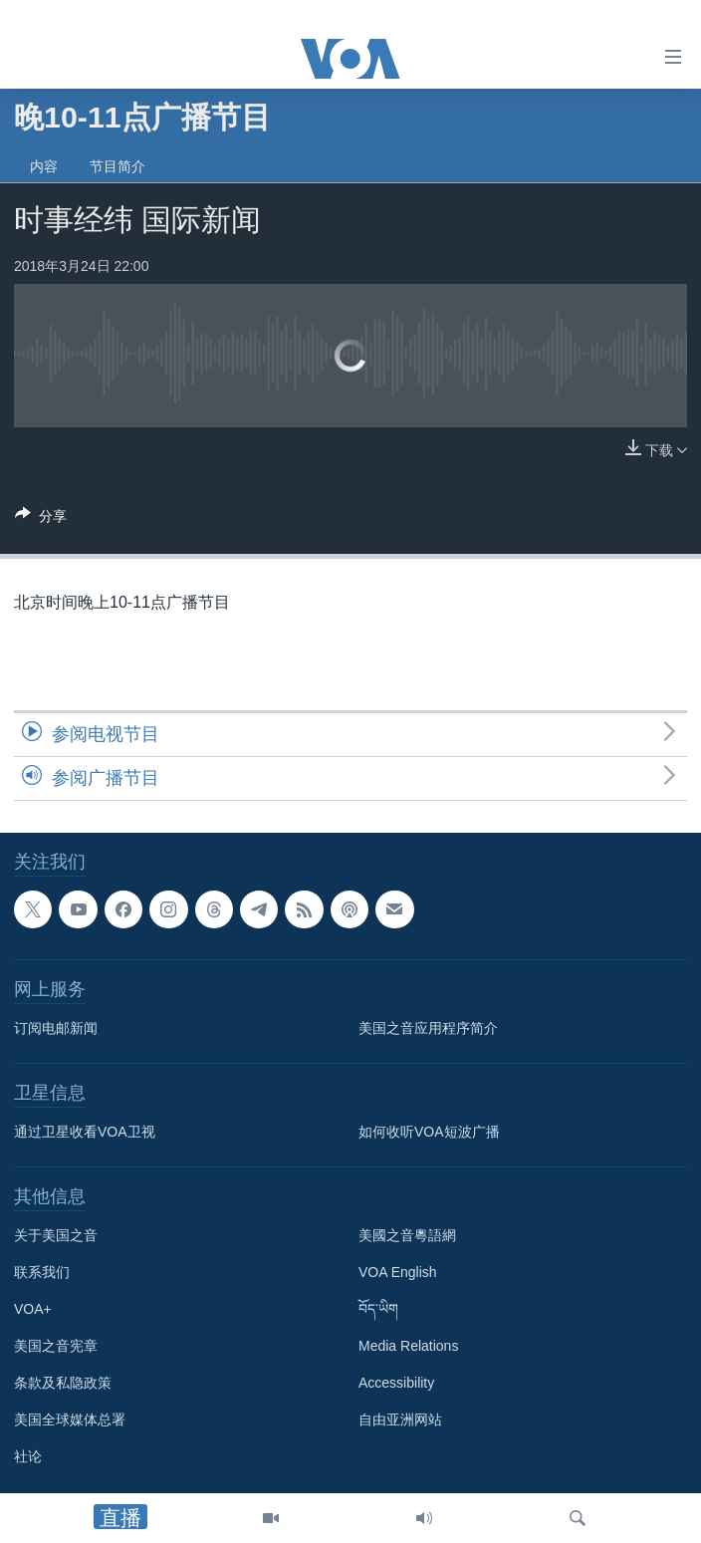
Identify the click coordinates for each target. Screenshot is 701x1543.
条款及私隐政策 (63, 1383)
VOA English (397, 1272)
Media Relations (408, 1346)
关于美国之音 (56, 1235)
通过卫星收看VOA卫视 (84, 1132)
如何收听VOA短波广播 (429, 1132)
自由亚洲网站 (400, 1419)
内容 (44, 166)
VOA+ (33, 1309)
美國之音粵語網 (407, 1235)
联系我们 (42, 1272)
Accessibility (396, 1383)
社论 (28, 1456)
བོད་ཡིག (378, 1309)
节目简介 (117, 166)
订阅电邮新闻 (56, 1028)
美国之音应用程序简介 (428, 1028)
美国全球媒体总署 (69, 1419)
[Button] (41, 519)
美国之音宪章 (56, 1346)
